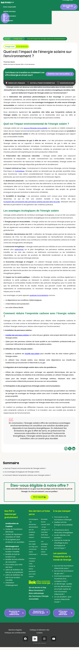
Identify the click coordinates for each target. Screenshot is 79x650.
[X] (69, 443)
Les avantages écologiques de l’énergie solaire (21, 466)
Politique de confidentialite (15, 627)
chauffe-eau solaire (32, 348)
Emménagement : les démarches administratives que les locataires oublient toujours (33, 523)
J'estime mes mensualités (60, 69)
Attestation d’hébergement (11, 578)
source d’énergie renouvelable (35, 123)
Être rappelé (39, 492)
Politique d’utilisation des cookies (39, 626)
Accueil (7, 33)
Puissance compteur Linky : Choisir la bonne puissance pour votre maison (32, 562)
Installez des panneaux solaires (17, 330)
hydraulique (19, 166)
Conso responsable (41, 2)
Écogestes (52, 7)
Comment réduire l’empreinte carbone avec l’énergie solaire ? (27, 470)
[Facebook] (66, 443)
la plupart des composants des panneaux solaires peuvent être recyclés (32, 196)
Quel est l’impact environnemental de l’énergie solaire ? (25, 463)
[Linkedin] (73, 443)
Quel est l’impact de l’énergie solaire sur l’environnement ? (47, 33)
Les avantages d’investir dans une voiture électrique (44, 542)
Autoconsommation (38, 7)
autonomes (19, 244)
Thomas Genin (9, 56)
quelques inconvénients (39, 290)
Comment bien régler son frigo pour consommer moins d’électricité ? (33, 542)
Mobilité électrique (22, 7)
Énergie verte (27, 2)
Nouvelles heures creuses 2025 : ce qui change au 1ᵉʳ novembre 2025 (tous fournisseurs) (45, 523)
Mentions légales (15, 625)
